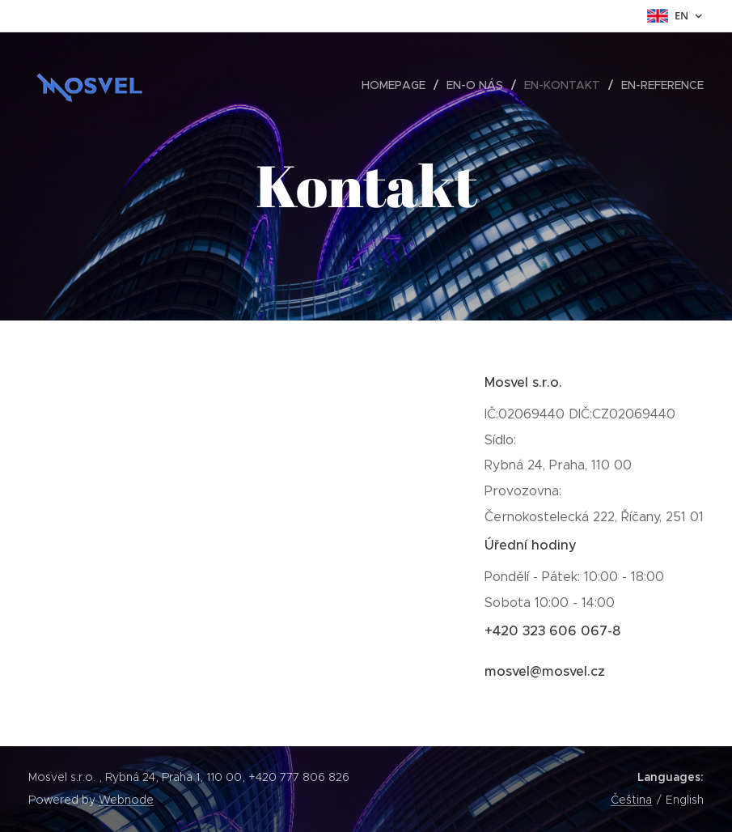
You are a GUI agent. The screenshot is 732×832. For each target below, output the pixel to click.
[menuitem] (398, 85)
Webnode (126, 799)
